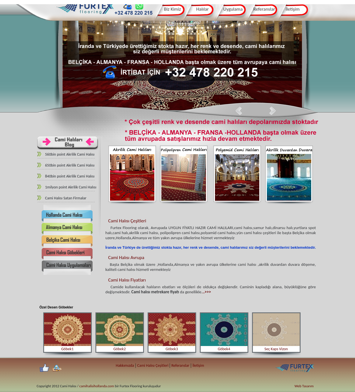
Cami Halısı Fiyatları (127, 280)
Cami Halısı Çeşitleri (127, 221)
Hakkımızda (125, 365)
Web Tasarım (304, 386)
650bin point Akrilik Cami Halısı (70, 165)
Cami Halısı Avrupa (126, 257)
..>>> (206, 291)
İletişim (292, 9)
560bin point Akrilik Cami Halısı (70, 154)
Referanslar (264, 9)
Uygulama (233, 9)
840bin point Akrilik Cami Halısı (70, 176)
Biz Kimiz (172, 9)
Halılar (202, 9)
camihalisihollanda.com (96, 386)
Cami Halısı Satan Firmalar (65, 198)
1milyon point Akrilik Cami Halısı (71, 187)
